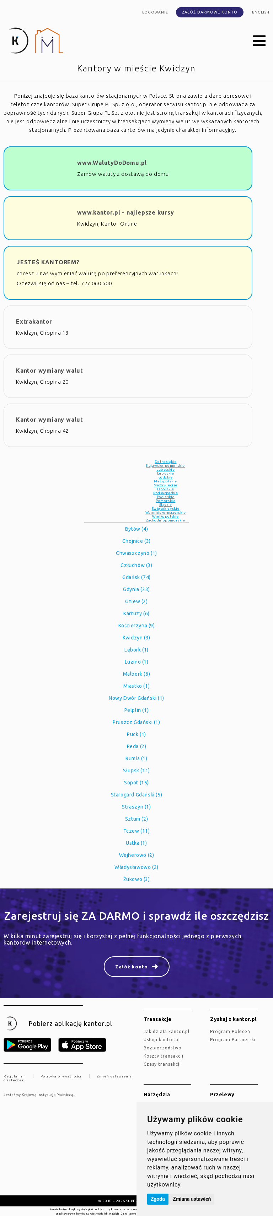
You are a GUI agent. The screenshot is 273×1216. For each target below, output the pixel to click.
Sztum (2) (136, 819)
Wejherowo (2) (136, 855)
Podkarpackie (165, 493)
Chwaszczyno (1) (136, 553)
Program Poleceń (230, 1031)
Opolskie (165, 489)
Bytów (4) (136, 529)
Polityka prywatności (61, 1076)
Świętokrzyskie (166, 508)
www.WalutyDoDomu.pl (112, 163)
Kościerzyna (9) (136, 625)
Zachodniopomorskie (165, 520)
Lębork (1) (136, 650)
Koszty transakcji (163, 1056)
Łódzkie (166, 477)
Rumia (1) (136, 758)
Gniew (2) (136, 601)
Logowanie (155, 12)
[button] (259, 41)
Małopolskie (165, 481)
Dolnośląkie (166, 462)
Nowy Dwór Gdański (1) (136, 698)
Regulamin (14, 1076)
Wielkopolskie (165, 516)
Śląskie (165, 505)
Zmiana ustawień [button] (192, 1199)
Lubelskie (165, 469)
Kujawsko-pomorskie (165, 466)
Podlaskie (166, 497)
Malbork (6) (136, 674)
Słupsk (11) (136, 770)
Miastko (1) (136, 686)
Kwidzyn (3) (136, 638)
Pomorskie (165, 501)
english (260, 12)
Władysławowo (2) (136, 867)
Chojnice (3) (136, 541)
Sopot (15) (136, 782)
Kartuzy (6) (136, 613)
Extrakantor (34, 321)
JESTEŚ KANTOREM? (48, 262)
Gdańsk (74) (136, 577)
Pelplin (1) (136, 710)
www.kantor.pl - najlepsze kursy (125, 212)
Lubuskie (165, 473)
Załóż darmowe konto (209, 12)
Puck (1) (136, 734)
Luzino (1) (137, 662)
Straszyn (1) (136, 807)
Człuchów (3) (136, 565)
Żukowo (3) (136, 879)
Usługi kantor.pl (162, 1039)
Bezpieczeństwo (163, 1047)
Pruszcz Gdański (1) (136, 722)
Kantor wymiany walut (49, 370)
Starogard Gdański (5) (136, 795)
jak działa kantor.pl (166, 1031)
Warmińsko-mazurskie (165, 512)
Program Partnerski (233, 1039)
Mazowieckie (165, 485)
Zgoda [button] (158, 1199)
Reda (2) (136, 746)
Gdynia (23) (136, 589)
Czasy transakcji (162, 1064)
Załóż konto (131, 966)
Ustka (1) (136, 843)
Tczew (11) (136, 831)
